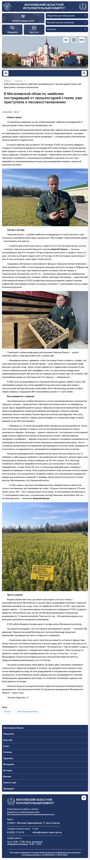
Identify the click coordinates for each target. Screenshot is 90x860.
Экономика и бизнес (13, 728)
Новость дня (9, 782)
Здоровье (8, 758)
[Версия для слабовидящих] (81, 40)
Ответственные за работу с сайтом (22, 809)
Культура (7, 740)
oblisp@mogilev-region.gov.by (47, 832)
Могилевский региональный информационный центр (30, 814)
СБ (27, 697)
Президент (8, 788)
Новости (18, 81)
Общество (8, 734)
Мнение (7, 776)
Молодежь (8, 764)
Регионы (7, 752)
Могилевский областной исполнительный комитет (44, 6)
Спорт (6, 746)
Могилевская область (28, 711)
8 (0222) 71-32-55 (15, 832)
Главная (7, 81)
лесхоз (7, 711)
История (7, 770)
